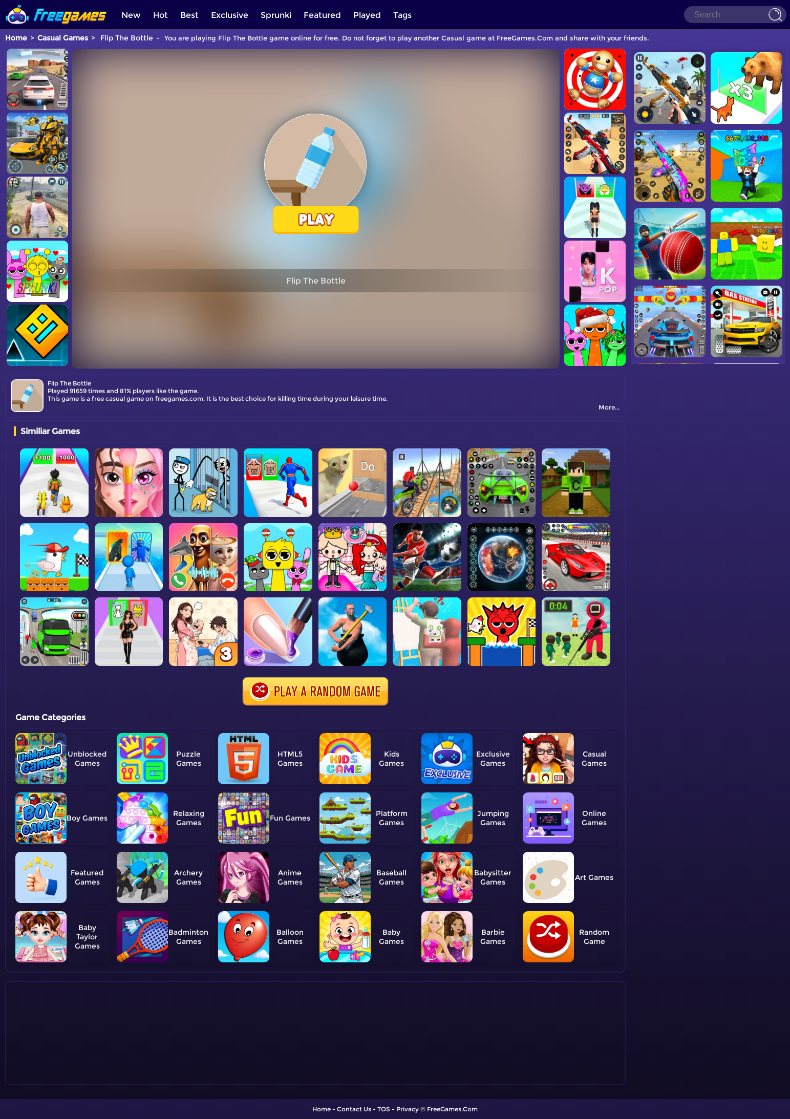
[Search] (735, 14)
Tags (402, 15)
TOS (383, 1109)
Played (367, 15)
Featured (322, 15)
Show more (48, 1077)
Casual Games (62, 37)
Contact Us (354, 1109)
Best (189, 15)
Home (16, 37)
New (131, 15)
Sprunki (276, 15)
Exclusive (229, 15)
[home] (56, 4)
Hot (160, 15)
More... (609, 407)
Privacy (407, 1109)
